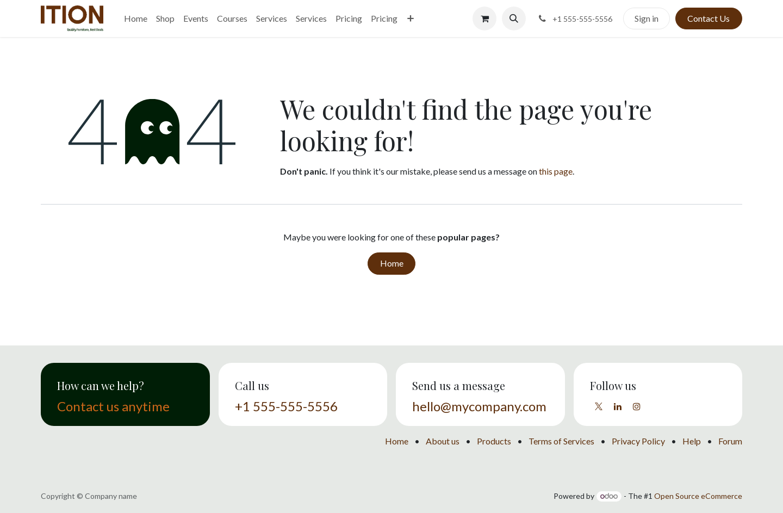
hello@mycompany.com (479, 406)
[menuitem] (136, 18)
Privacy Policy (638, 441)
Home (391, 263)
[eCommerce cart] (484, 18)
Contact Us (708, 18)
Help (691, 441)
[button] (514, 18)
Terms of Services (561, 441)
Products (494, 441)
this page (556, 171)
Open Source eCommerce (698, 495)
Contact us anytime (113, 406)
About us (442, 441)
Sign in (646, 18)
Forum (730, 441)
